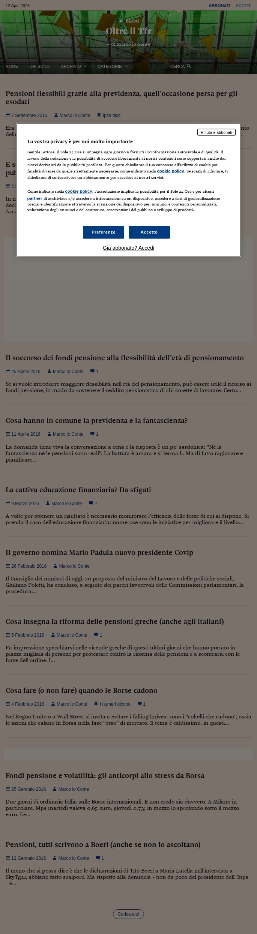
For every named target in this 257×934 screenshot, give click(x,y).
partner (34, 198)
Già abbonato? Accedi (128, 247)
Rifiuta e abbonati (216, 132)
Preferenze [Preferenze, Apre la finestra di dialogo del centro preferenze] (104, 231)
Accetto (149, 231)
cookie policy (170, 171)
